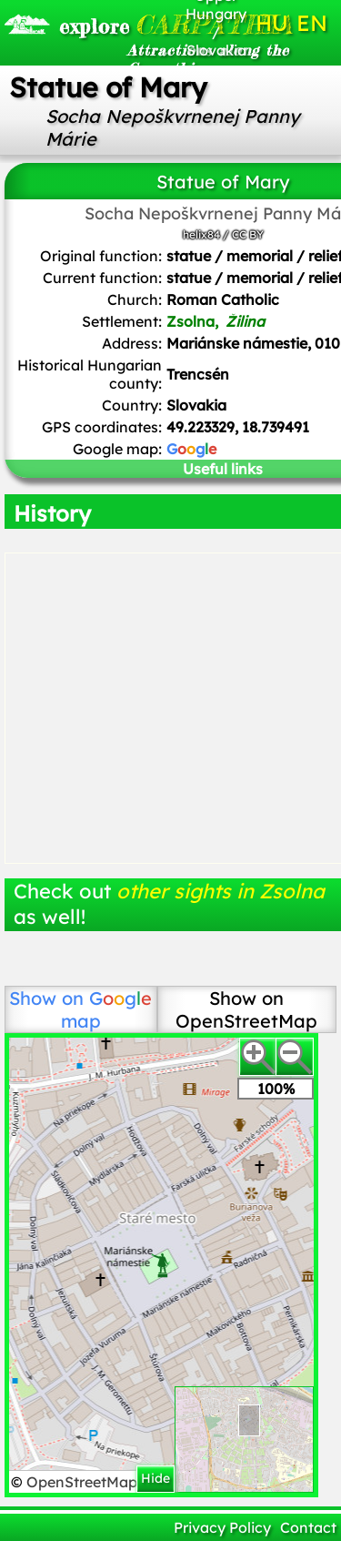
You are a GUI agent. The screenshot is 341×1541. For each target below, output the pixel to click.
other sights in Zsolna (220, 891)
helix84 (201, 234)
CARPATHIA (110, 24)
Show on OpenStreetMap (246, 1009)
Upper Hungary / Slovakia (216, 23)
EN (311, 22)
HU (272, 22)
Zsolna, (217, 321)
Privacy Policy (222, 1527)
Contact (308, 1527)
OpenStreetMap (83, 1482)
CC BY (248, 234)
